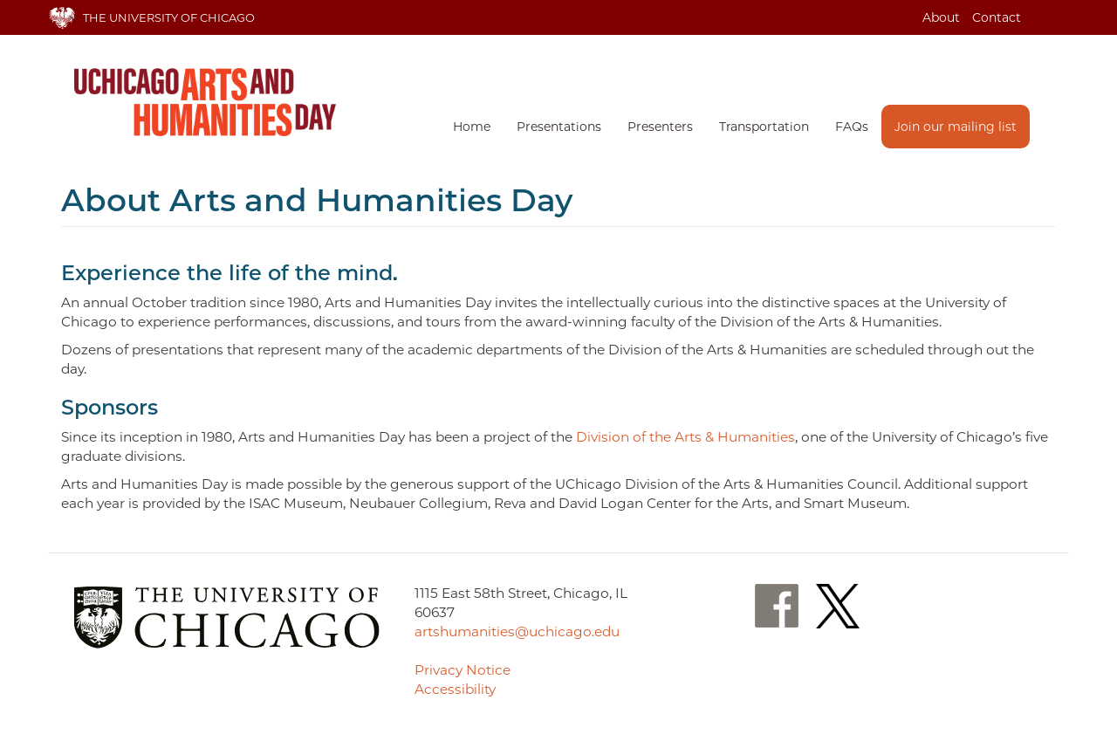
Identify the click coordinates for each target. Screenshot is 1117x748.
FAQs (851, 126)
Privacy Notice (463, 670)
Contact (996, 17)
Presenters (660, 126)
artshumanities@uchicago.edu (517, 631)
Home (471, 126)
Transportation (764, 126)
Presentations (559, 126)
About (941, 17)
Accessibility (455, 689)
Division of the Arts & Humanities (685, 437)
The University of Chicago (169, 17)
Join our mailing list (955, 126)
